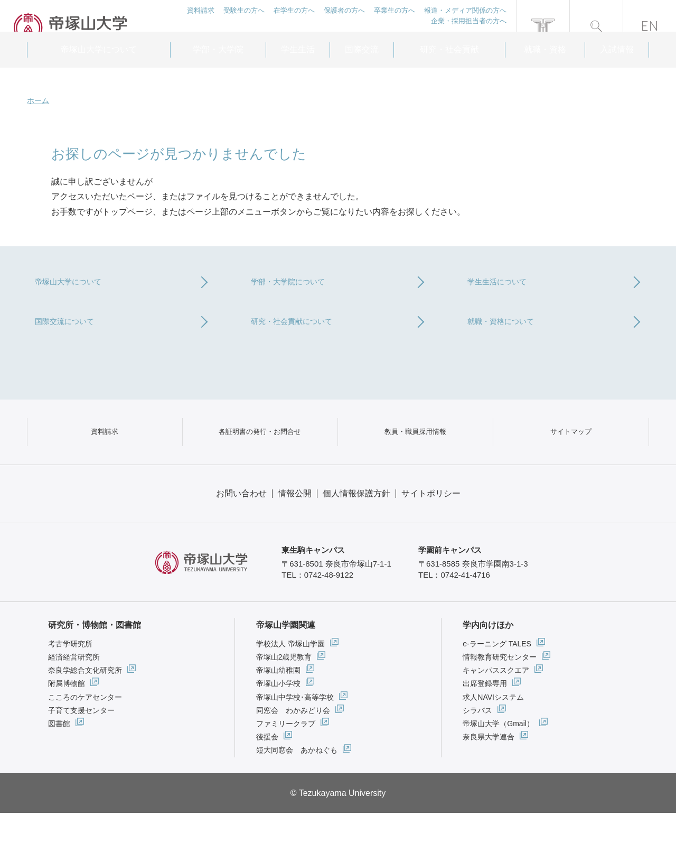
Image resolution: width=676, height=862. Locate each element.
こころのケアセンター (85, 746)
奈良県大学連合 (488, 786)
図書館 (59, 772)
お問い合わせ (241, 542)
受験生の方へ (243, 21)
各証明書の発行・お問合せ (260, 469)
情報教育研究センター (500, 706)
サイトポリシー (431, 542)
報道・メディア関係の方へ (465, 21)
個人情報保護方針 (356, 542)
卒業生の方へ (394, 21)
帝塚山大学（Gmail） (498, 772)
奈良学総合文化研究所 (85, 719)
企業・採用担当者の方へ (468, 32)
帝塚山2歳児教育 (284, 706)
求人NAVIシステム (493, 746)
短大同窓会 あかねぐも (296, 799)
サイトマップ (571, 469)
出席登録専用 (485, 733)
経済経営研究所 (74, 706)
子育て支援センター (81, 759)
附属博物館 (66, 733)
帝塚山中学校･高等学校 (295, 746)
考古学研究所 (70, 693)
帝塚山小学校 (278, 733)
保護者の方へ (343, 21)
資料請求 (199, 21)
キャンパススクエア (496, 719)
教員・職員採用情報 (416, 469)
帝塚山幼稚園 (278, 719)
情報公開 (295, 542)
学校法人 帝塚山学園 (290, 693)
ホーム (38, 100)
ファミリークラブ (285, 772)
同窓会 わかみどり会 (293, 759)
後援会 (267, 786)
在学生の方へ (293, 21)
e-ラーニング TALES (497, 693)
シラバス (477, 759)
